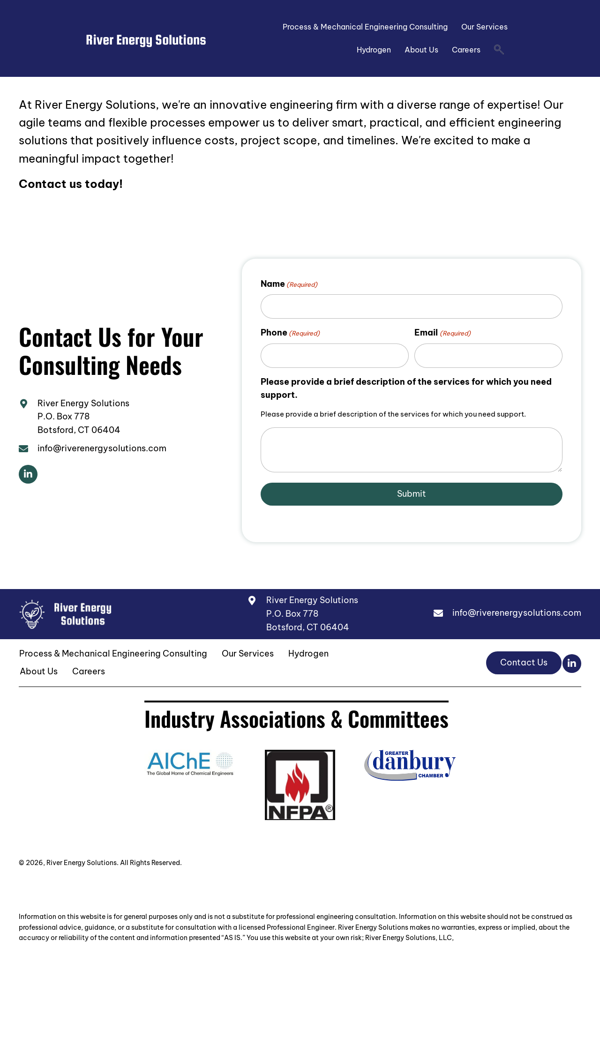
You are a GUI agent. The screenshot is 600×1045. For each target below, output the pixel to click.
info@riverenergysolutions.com (102, 448)
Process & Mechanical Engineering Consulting (365, 26)
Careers (466, 49)
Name (289, 284)
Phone (290, 332)
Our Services (484, 26)
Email (442, 332)
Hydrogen (374, 49)
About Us (421, 49)
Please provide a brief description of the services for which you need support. (406, 388)
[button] (28, 474)
